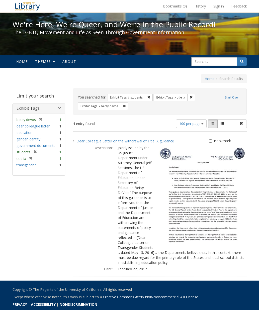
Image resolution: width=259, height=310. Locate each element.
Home (22, 61)
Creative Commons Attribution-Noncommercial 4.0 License (150, 297)
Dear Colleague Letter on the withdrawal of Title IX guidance (125, 141)
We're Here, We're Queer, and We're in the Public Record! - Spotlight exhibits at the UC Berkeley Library (27, 6)
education (24, 132)
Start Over (232, 97)
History (200, 6)
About (69, 61)
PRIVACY (19, 304)
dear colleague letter (33, 126)
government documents (35, 145)
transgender (26, 165)
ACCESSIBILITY (43, 304)
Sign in (218, 6)
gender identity (28, 139)
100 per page (191, 123)
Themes (45, 61)
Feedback (239, 6)
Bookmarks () (175, 6)
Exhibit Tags (28, 108)
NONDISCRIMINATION (78, 304)
